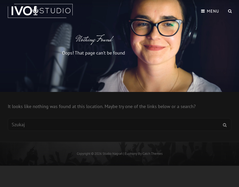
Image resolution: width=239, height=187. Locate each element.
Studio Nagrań (112, 153)
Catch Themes (152, 153)
